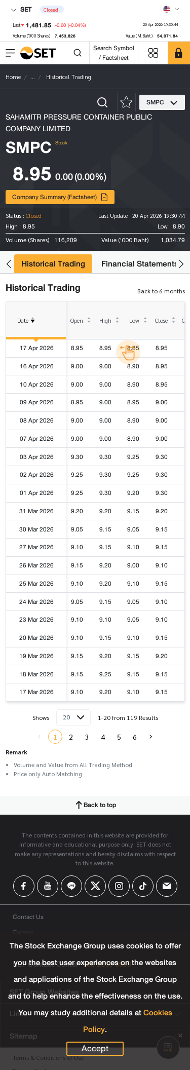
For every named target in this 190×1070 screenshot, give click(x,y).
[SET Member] (179, 53)
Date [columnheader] (28, 328)
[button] (9, 264)
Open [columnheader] (76, 320)
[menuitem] (151, 737)
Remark (16, 752)
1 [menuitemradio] (55, 736)
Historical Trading (53, 264)
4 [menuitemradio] (103, 736)
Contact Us (28, 916)
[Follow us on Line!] (71, 886)
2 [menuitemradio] (71, 736)
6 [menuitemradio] (135, 736)
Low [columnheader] (134, 320)
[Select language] (171, 9)
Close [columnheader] (161, 320)
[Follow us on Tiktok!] (143, 886)
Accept (95, 1049)
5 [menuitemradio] (119, 736)
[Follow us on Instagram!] (119, 886)
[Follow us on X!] (95, 886)
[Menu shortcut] (153, 53)
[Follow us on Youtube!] (47, 886)
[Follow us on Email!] (167, 886)
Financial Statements (139, 264)
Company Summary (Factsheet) (60, 197)
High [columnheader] (105, 320)
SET (21, 9)
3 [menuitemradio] (87, 736)
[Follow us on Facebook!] (24, 886)
